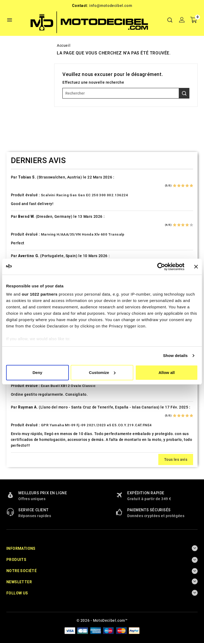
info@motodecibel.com (110, 5)
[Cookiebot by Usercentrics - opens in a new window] (161, 267)
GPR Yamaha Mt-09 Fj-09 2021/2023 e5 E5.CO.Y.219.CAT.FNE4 (96, 425)
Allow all (167, 372)
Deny (37, 372)
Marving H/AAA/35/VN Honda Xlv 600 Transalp (83, 234)
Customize (102, 372)
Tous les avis (175, 459)
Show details (175, 355)
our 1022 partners (39, 294)
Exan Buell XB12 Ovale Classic (68, 386)
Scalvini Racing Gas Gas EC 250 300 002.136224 (84, 195)
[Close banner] (196, 267)
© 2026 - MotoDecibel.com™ (102, 620)
